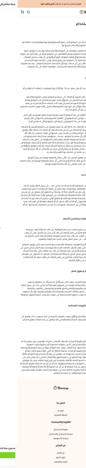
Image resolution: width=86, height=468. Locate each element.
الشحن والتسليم (43, 461)
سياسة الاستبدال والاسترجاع (43, 434)
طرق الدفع (43, 457)
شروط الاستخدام (43, 429)
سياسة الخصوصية (43, 438)
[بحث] (10, 12)
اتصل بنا (43, 410)
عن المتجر (43, 452)
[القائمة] (81, 12)
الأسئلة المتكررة (43, 415)
